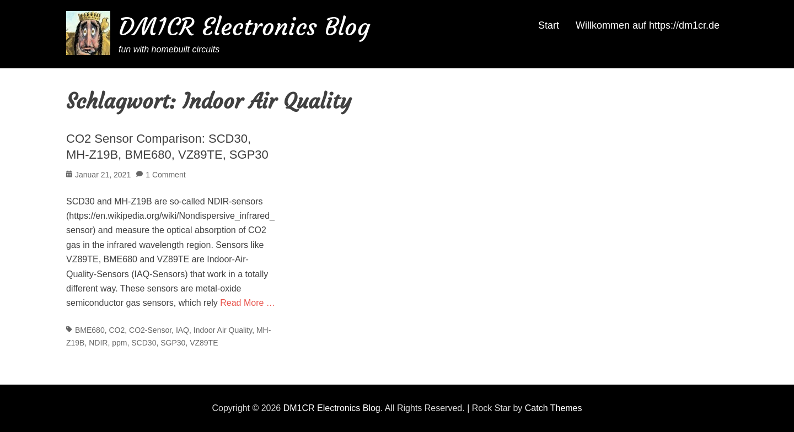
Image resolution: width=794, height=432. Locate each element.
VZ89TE (204, 342)
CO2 (117, 330)
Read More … (247, 302)
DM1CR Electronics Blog (244, 27)
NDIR (98, 342)
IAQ (182, 330)
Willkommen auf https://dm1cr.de (648, 25)
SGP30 (172, 342)
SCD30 (143, 342)
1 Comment (165, 174)
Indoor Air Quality (223, 330)
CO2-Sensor (150, 330)
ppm (119, 342)
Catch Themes (553, 408)
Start (548, 25)
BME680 (90, 330)
